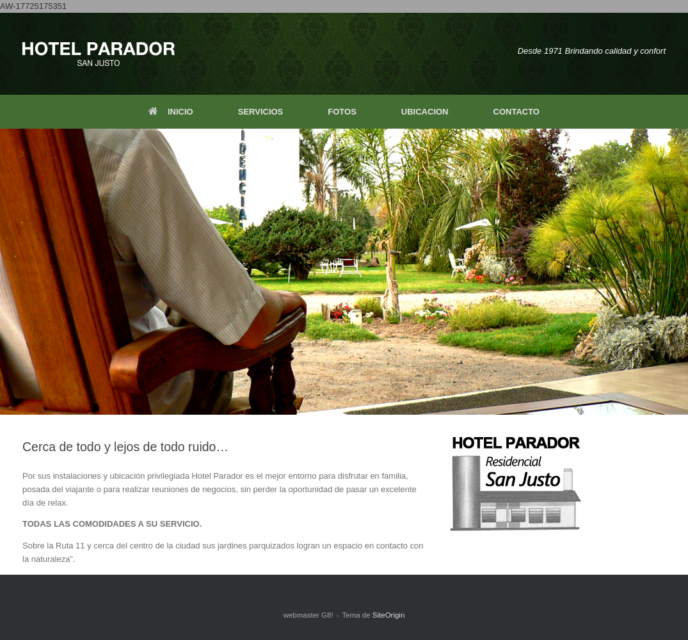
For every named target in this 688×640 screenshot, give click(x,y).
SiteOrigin (388, 615)
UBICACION (425, 111)
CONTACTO (516, 111)
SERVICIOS (261, 111)
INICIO (170, 111)
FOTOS (342, 111)
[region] (344, 272)
